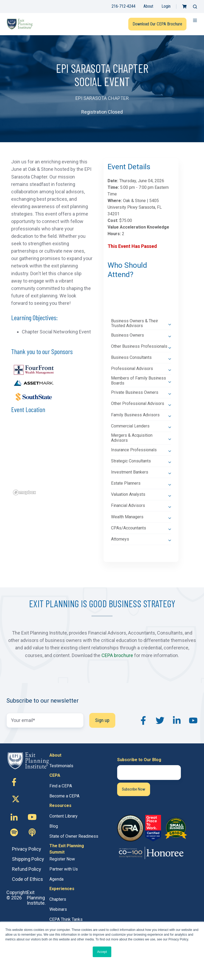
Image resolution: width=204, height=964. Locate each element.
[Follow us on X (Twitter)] (18, 799)
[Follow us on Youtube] (32, 817)
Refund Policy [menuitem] (26, 869)
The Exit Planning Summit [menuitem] (66, 849)
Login (166, 6)
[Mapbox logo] (24, 492)
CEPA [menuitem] (54, 775)
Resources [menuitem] (60, 805)
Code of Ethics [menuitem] (27, 879)
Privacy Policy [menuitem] (26, 849)
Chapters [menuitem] (57, 899)
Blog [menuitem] (53, 826)
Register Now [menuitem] (62, 859)
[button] (195, 6)
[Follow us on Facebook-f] (14, 782)
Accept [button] (102, 952)
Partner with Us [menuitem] (63, 869)
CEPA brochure (117, 655)
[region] (51, 460)
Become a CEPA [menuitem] (64, 795)
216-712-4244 (123, 6)
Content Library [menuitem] (63, 816)
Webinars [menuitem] (58, 909)
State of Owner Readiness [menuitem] (73, 836)
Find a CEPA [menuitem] (60, 785)
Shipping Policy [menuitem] (28, 859)
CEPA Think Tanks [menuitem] (66, 919)
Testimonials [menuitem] (61, 765)
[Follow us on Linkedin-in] (14, 817)
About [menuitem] (55, 755)
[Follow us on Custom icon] (14, 832)
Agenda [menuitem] (56, 879)
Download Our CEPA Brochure (157, 23)
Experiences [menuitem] (61, 888)
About (148, 6)
